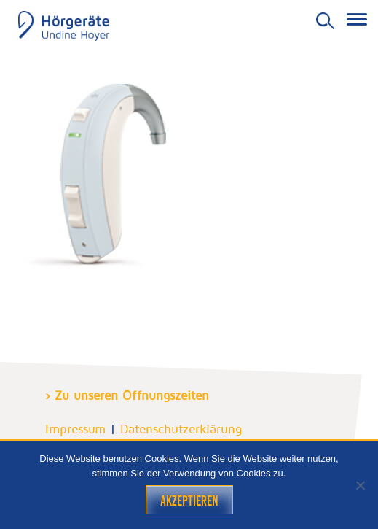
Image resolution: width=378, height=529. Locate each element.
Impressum (75, 429)
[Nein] (360, 485)
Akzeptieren (189, 501)
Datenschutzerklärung (181, 429)
